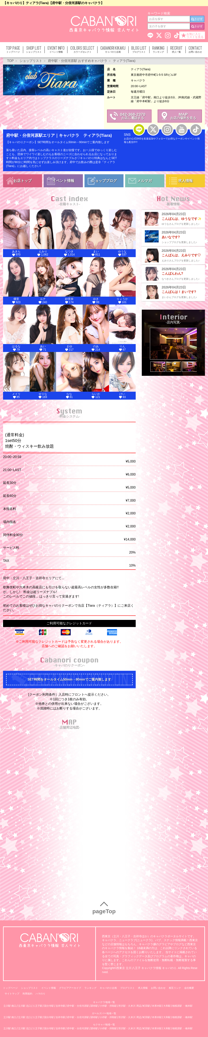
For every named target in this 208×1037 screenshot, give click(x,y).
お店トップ (22, 181)
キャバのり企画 (108, 988)
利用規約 (27, 993)
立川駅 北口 (24, 1006)
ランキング (90, 988)
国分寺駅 (49, 1006)
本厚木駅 (157, 1006)
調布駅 (94, 1006)
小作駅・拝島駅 (108, 1006)
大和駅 (167, 1006)
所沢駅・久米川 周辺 (129, 1006)
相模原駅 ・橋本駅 (182, 1006)
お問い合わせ (158, 988)
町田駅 (146, 1006)
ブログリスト (127, 988)
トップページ (10, 988)
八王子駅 (37, 1006)
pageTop (104, 911)
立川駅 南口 (9, 1006)
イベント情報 (63, 181)
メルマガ (144, 181)
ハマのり (40, 993)
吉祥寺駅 (60, 1006)
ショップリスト (29, 988)
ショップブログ (104, 181)
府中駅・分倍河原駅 (78, 1006)
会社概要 (189, 988)
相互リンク (175, 988)
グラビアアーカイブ (70, 988)
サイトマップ (12, 993)
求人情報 (185, 181)
